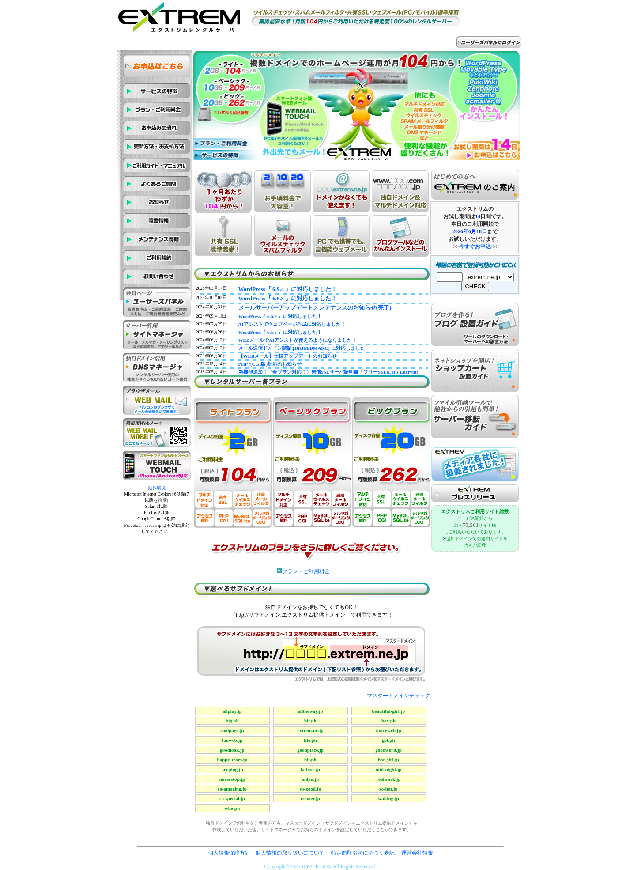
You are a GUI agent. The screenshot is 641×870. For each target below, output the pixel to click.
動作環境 (157, 487)
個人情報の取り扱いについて (290, 853)
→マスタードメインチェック (396, 695)
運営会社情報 (417, 853)
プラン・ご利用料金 (306, 571)
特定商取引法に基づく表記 (363, 853)
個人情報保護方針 (229, 853)
